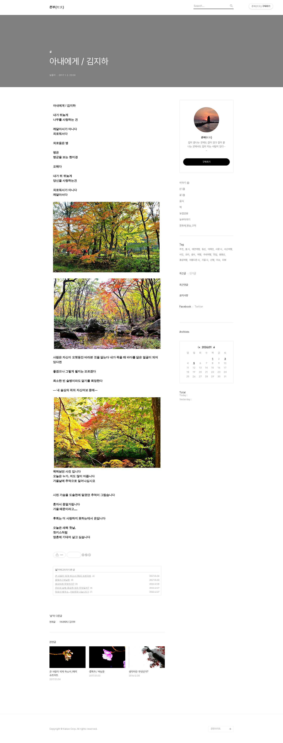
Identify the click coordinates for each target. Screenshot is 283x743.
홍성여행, (183, 260)
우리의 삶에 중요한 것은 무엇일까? (72, 588)
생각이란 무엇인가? (64, 584)
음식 (181, 201)
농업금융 (183, 213)
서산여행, (228, 249)
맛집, (215, 254)
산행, (212, 260)
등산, (204, 249)
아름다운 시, (194, 260)
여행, (199, 254)
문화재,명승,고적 (187, 225)
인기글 (193, 273)
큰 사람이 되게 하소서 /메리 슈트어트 (73, 576)
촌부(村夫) (56, 7)
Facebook (185, 306)
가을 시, (205, 260)
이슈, (218, 260)
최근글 (182, 273)
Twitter (199, 306)
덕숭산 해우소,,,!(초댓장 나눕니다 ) (72, 592)
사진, (181, 254)
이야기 (184, 182)
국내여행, (207, 254)
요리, (187, 254)
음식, (193, 254)
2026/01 (207, 347)
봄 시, (187, 249)
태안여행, (196, 249)
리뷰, (224, 260)
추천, (181, 249)
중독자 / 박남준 (62, 580)
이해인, (211, 249)
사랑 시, (219, 249)
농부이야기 (184, 219)
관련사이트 (216, 728)
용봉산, (222, 254)
